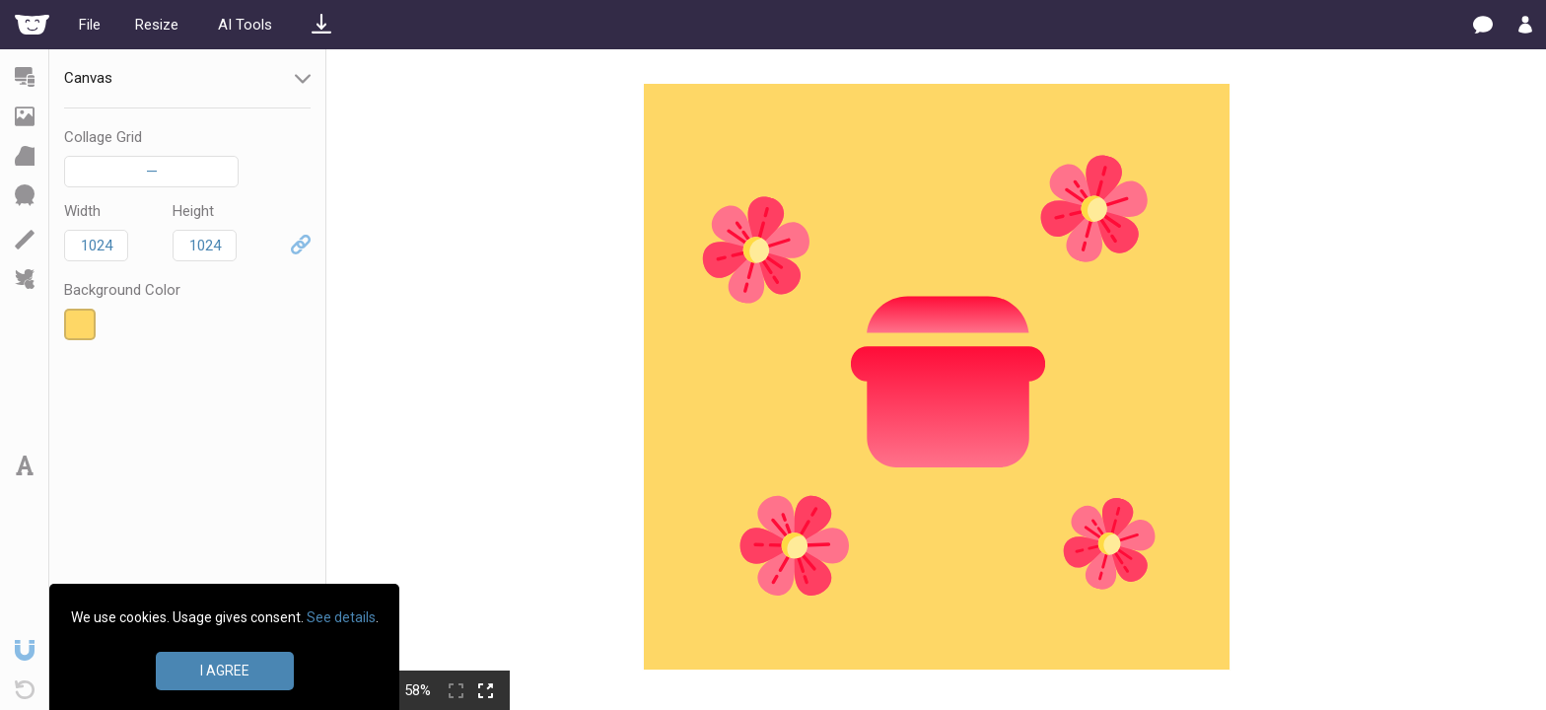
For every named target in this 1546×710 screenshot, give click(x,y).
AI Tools (245, 25)
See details (341, 617)
